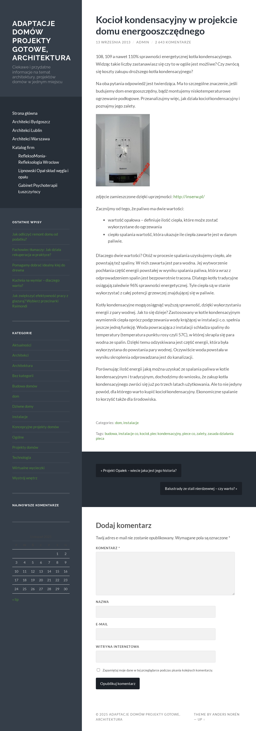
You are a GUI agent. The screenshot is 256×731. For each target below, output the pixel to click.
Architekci (20, 355)
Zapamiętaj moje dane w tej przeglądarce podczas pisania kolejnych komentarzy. (158, 670)
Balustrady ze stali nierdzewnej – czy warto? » (201, 488)
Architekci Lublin (27, 130)
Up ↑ (201, 719)
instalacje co (128, 433)
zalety (201, 433)
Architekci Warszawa (31, 138)
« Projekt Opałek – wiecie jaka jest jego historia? (139, 470)
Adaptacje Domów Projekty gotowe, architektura (41, 40)
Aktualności (21, 345)
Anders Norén (226, 714)
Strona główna (25, 113)
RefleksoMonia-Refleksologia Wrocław (38, 159)
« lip (15, 599)
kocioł (144, 433)
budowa (111, 433)
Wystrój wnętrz (24, 478)
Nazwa (102, 602)
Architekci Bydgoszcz (31, 121)
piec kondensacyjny (165, 433)
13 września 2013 (113, 42)
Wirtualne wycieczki (28, 468)
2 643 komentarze (173, 42)
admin (142, 42)
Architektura (22, 365)
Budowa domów (24, 386)
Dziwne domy (22, 406)
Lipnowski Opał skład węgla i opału (43, 173)
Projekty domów (25, 447)
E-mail (102, 624)
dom (15, 396)
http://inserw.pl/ (189, 196)
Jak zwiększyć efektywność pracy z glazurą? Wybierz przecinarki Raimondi (40, 300)
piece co (188, 433)
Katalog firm (23, 147)
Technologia (21, 457)
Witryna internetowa (117, 647)
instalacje (20, 416)
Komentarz (108, 548)
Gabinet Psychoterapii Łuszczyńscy (37, 188)
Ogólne (18, 437)
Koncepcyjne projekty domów (35, 427)
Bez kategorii (22, 375)
